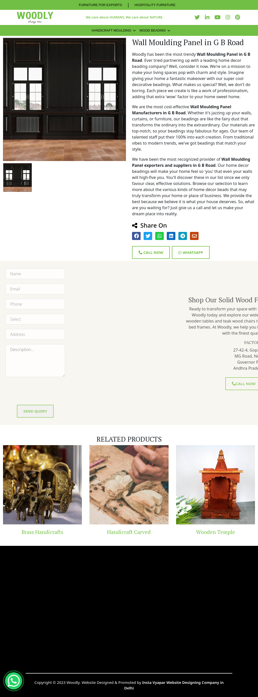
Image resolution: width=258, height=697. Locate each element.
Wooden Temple (215, 531)
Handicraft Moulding (111, 30)
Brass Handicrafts (42, 531)
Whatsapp (190, 252)
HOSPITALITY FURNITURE (155, 5)
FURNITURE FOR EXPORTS (100, 5)
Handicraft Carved (129, 531)
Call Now (151, 252)
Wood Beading (153, 30)
